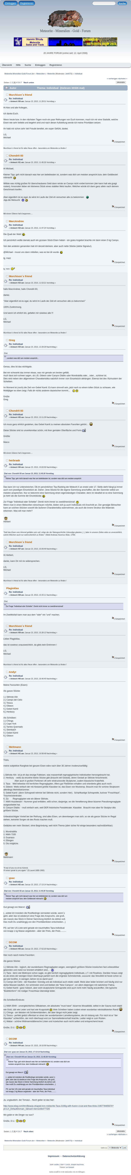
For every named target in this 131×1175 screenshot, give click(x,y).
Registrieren (26, 3)
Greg (12, 340)
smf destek (70, 1167)
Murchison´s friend (20, 94)
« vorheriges (112, 79)
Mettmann (15, 746)
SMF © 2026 (65, 1164)
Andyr (12, 671)
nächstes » (122, 79)
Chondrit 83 (16, 155)
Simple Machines (77, 1164)
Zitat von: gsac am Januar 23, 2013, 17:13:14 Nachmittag (27, 1052)
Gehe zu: (104, 1148)
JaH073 (68, 74)
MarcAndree (16, 221)
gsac (12, 878)
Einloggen (10, 3)
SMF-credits (54, 1164)
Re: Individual (16, 98)
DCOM (13, 942)
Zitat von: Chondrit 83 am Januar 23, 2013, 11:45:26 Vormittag (29, 473)
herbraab (14, 460)
